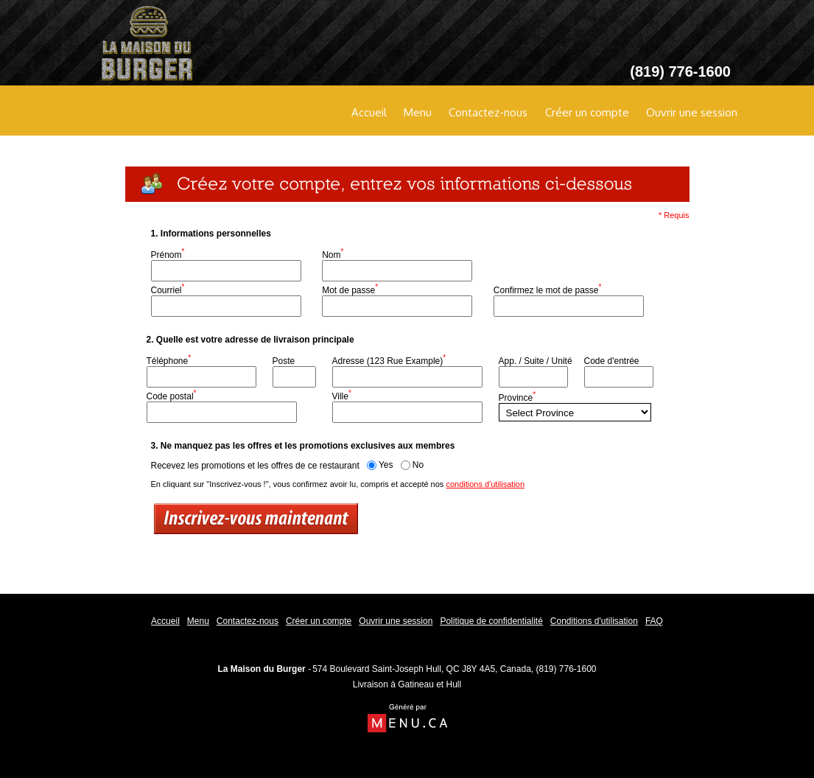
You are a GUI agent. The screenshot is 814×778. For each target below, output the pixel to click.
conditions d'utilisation (485, 484)
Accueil (369, 112)
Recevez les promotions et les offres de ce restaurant (255, 465)
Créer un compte (587, 112)
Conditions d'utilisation (594, 621)
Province (517, 396)
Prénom (168, 254)
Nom (332, 254)
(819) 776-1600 (566, 669)
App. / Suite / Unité (535, 361)
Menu (418, 112)
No (412, 465)
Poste (284, 361)
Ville (341, 395)
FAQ (654, 621)
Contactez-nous (488, 112)
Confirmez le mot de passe (548, 289)
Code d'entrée (611, 361)
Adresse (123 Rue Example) (389, 360)
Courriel (168, 289)
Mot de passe (350, 289)
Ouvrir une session (691, 112)
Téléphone (169, 360)
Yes (380, 465)
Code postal (172, 395)
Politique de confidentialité (491, 621)
